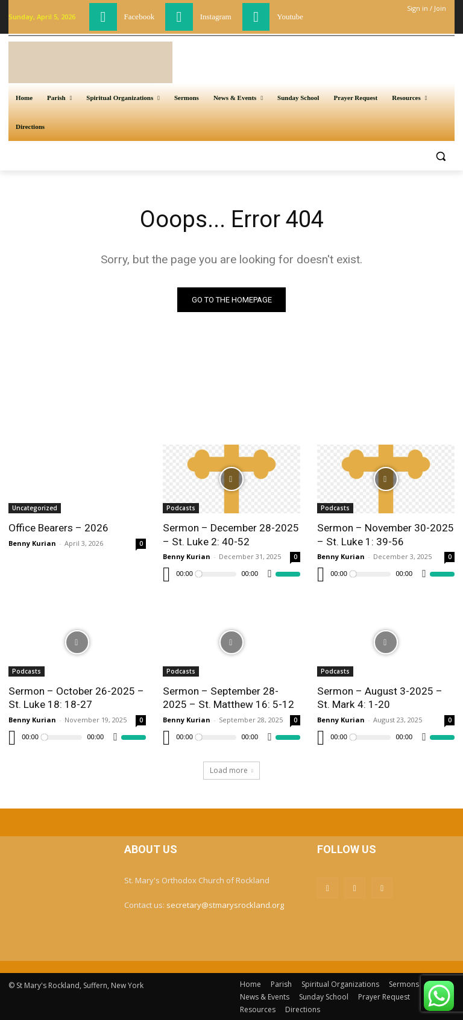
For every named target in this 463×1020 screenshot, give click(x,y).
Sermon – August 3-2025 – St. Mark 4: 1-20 (379, 697)
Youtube (290, 16)
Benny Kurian (32, 543)
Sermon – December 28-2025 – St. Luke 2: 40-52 (230, 535)
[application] (231, 574)
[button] (440, 156)
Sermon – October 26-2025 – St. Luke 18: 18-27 (75, 697)
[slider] (217, 574)
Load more (231, 770)
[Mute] (270, 574)
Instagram (216, 16)
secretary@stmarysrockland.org (225, 905)
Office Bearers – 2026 (58, 528)
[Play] (166, 574)
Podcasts (180, 508)
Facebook (139, 16)
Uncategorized (34, 508)
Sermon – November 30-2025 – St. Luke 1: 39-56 (385, 535)
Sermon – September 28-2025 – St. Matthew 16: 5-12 (228, 697)
